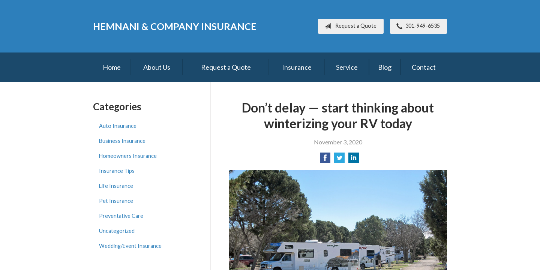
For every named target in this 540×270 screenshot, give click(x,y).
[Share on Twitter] (339, 160)
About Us (156, 67)
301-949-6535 (416, 26)
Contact (424, 67)
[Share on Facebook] (325, 160)
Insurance (297, 67)
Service (347, 67)
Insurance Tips (117, 171)
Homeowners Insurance (128, 156)
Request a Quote (348, 26)
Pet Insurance (116, 201)
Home (112, 67)
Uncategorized (117, 231)
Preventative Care (121, 216)
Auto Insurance (117, 126)
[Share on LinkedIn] (353, 160)
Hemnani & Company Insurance (174, 26)
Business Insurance (122, 141)
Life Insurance (116, 186)
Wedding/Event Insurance (130, 246)
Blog (385, 67)
